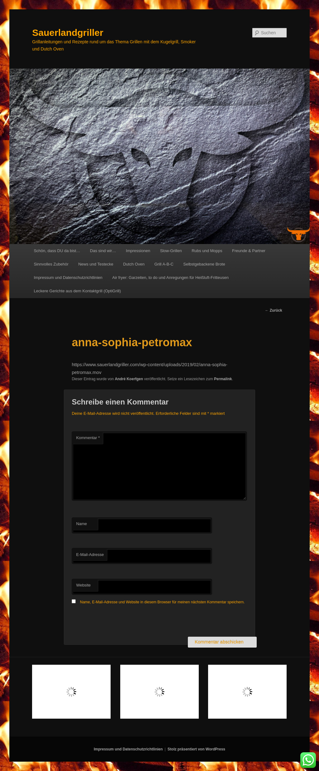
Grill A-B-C (163, 264)
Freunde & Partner (248, 250)
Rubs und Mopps (207, 250)
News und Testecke (95, 264)
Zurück (273, 310)
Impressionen (138, 250)
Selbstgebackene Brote (204, 264)
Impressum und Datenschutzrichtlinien (68, 277)
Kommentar (88, 437)
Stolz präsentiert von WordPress (196, 749)
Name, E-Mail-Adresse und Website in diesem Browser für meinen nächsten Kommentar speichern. (162, 602)
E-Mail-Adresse (90, 554)
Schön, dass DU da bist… (57, 250)
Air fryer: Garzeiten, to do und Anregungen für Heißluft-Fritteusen (170, 277)
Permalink (223, 379)
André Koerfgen (129, 379)
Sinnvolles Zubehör (51, 264)
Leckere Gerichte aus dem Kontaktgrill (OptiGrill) (77, 291)
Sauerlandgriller (67, 32)
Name (81, 523)
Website (83, 585)
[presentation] (119, 621)
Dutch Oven (134, 264)
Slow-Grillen (171, 250)
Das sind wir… (103, 250)
